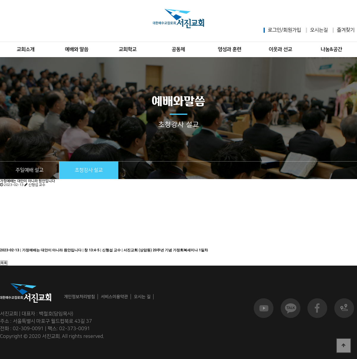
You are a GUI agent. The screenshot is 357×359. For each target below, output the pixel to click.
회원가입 (292, 30)
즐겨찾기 (346, 30)
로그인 (274, 30)
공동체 (178, 49)
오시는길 (319, 30)
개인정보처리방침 (79, 296)
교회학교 (128, 49)
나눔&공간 (331, 49)
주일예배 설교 (29, 170)
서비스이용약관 (114, 296)
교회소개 (26, 49)
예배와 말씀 (76, 49)
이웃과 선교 (280, 49)
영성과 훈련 (229, 49)
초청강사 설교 (89, 170)
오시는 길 (142, 296)
